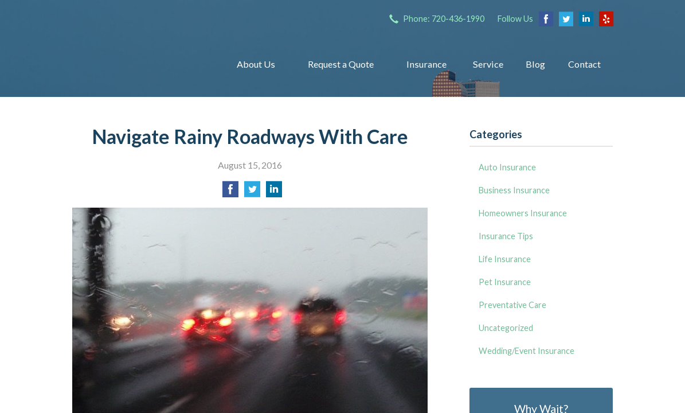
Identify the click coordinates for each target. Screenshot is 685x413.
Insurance (426, 64)
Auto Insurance (507, 167)
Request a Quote (341, 64)
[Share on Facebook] (230, 192)
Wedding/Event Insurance (526, 351)
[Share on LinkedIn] (274, 192)
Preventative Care (512, 305)
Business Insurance (514, 190)
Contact (584, 64)
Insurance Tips (506, 236)
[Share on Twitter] (252, 192)
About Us (256, 64)
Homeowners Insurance (523, 213)
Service (488, 64)
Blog (535, 64)
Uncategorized (506, 328)
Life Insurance (505, 259)
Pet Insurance (505, 282)
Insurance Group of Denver (139, 64)
